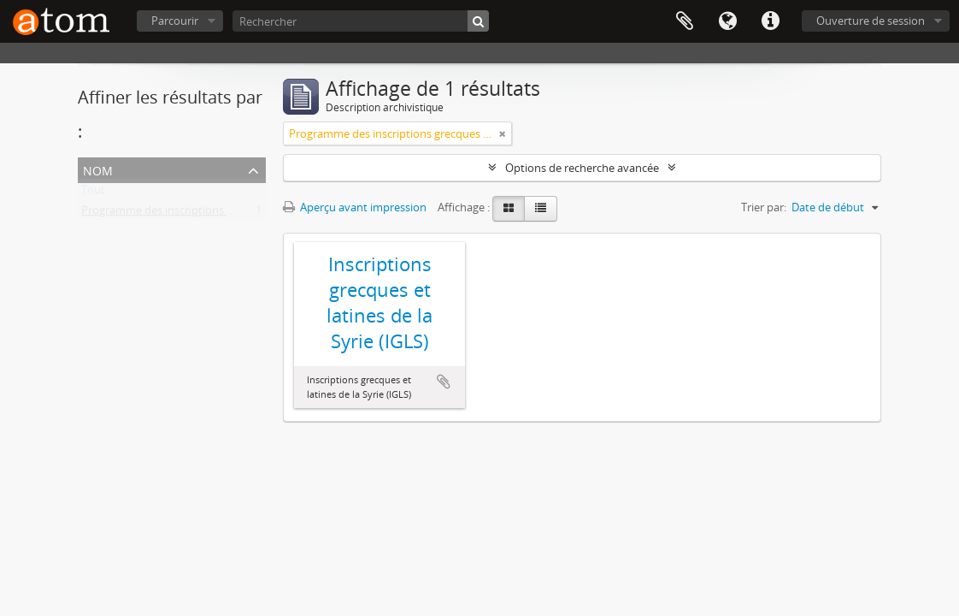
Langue (727, 21)
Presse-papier (684, 21)
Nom (98, 169)
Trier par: (763, 207)
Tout (93, 193)
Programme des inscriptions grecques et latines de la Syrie (228, 214)
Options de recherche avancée (582, 167)
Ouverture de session (870, 20)
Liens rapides (770, 21)
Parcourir (174, 20)
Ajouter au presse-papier (443, 381)
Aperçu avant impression (355, 207)
